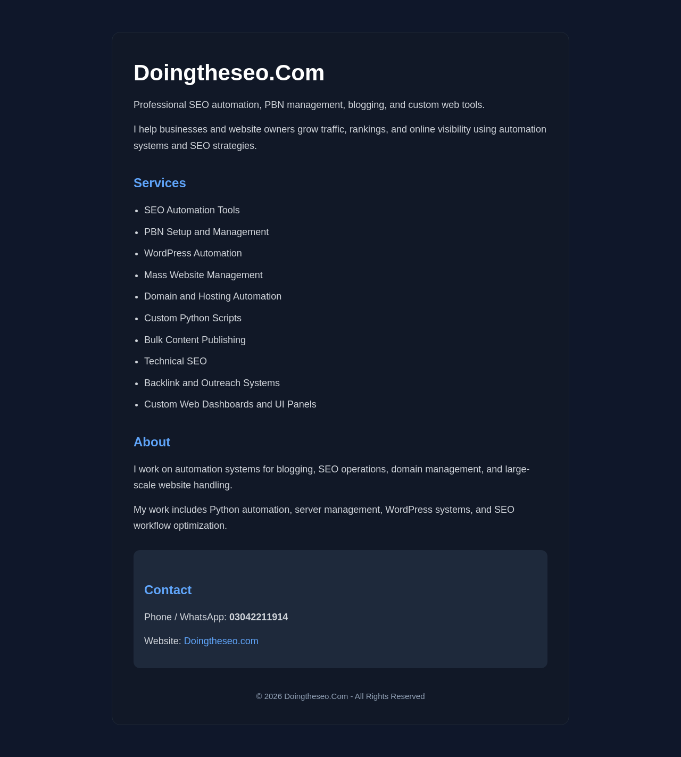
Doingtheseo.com (221, 641)
